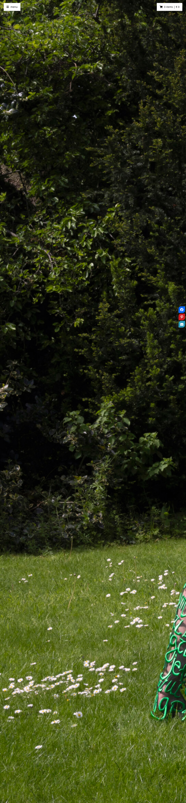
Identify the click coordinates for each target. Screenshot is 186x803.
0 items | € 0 (171, 7)
